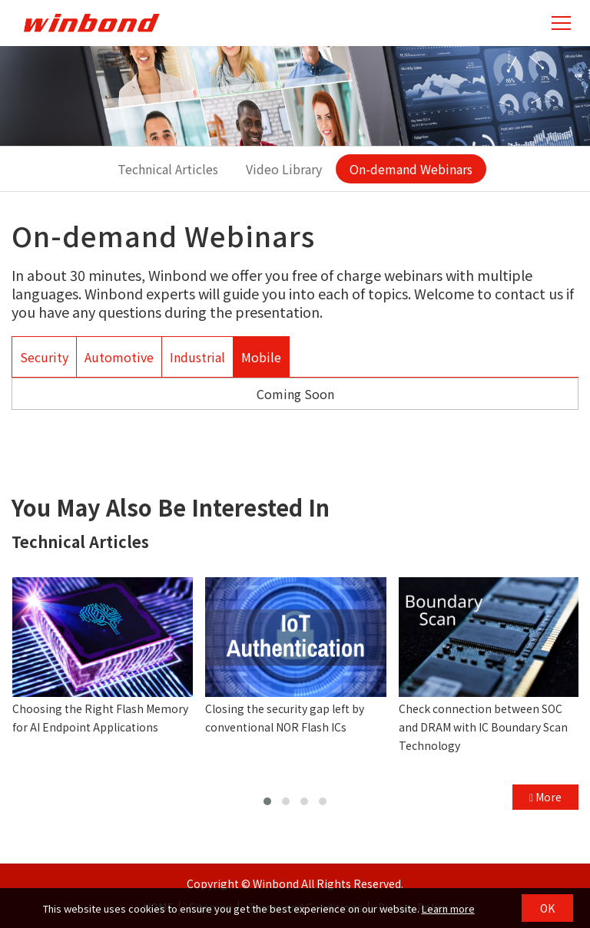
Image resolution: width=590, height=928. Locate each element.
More (545, 796)
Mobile (261, 357)
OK (547, 908)
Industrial (197, 357)
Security (44, 357)
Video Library (284, 169)
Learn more (448, 908)
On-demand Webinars (411, 169)
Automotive (119, 357)
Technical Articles (168, 169)
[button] (267, 801)
